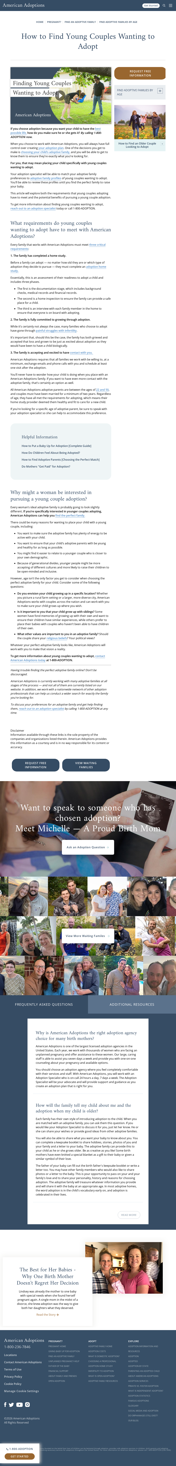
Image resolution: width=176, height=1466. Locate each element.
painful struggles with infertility (56, 330)
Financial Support (58, 1371)
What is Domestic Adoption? (103, 1356)
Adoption (133, 1356)
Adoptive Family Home (100, 1346)
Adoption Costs (97, 1351)
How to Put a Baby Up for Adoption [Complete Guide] (56, 446)
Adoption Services (138, 1381)
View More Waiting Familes (88, 936)
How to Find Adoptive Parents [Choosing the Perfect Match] (61, 460)
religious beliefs (57, 638)
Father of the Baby (58, 1366)
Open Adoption (56, 1381)
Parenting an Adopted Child (144, 1371)
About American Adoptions (143, 1376)
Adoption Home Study (100, 1366)
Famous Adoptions (138, 1400)
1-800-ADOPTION (19, 1449)
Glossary (133, 1405)
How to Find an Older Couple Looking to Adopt (141, 145)
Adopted (133, 1361)
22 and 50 (102, 390)
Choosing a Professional (102, 1361)
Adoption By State (138, 1366)
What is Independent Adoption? (145, 1390)
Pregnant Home (57, 1346)
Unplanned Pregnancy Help (63, 1361)
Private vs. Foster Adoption (143, 1386)
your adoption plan (51, 148)
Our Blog (133, 1420)
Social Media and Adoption (143, 1410)
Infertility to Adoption (101, 1371)
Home (39, 22)
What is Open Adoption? (101, 1376)
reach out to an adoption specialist (33, 208)
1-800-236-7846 (17, 1346)
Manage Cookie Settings (21, 1391)
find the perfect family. (70, 515)
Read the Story (47, 1315)
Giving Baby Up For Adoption (64, 1351)
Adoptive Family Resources (103, 1381)
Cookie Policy (12, 1384)
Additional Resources (132, 1004)
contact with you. (81, 352)
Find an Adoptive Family (80, 22)
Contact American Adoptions (23, 1362)
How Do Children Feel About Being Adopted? (51, 453)
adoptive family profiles (45, 178)
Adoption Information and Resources (143, 1349)
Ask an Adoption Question (88, 847)
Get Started (151, 5)
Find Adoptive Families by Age (118, 22)
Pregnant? (54, 22)
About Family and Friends (62, 1376)
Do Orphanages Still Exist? (143, 1415)
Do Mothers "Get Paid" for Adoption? (46, 466)
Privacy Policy (13, 1377)
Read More (128, 1215)
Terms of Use (12, 1369)
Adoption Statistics (139, 1395)
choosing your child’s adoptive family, (45, 152)
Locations (10, 1355)
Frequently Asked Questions (44, 1004)
